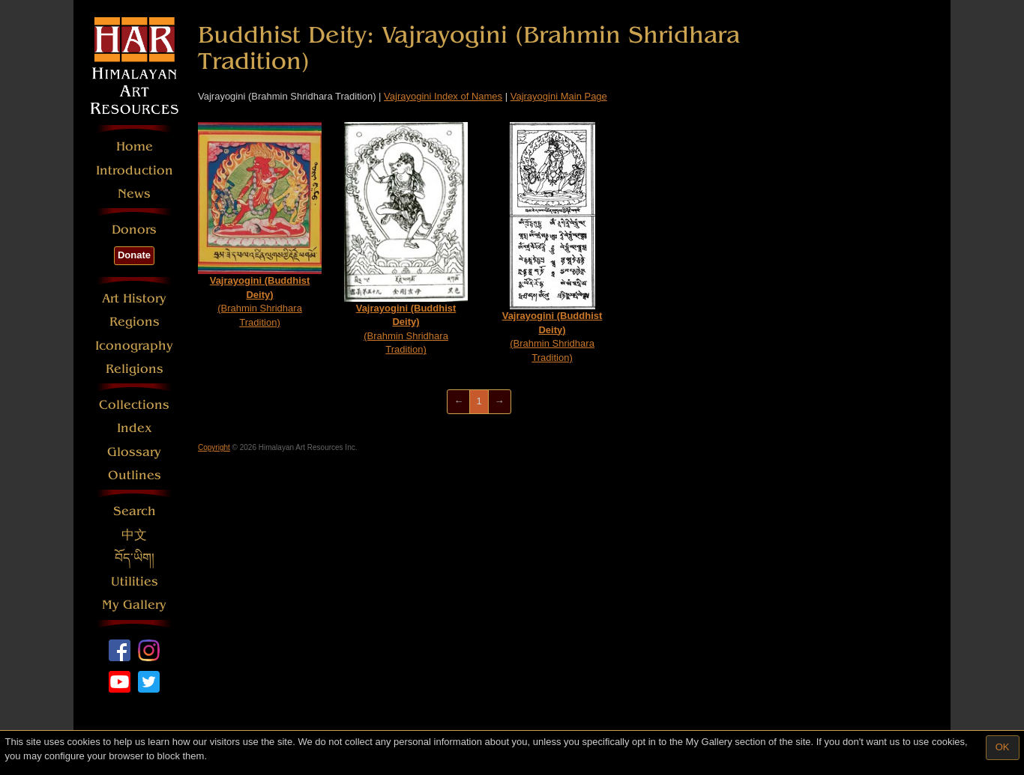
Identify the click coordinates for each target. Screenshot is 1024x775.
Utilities (134, 581)
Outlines (134, 475)
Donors (134, 229)
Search (134, 511)
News (134, 193)
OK (1003, 747)
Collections (134, 405)
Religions (134, 369)
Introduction (134, 170)
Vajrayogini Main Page (559, 96)
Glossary (134, 452)
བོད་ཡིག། (134, 558)
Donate (134, 255)
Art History (134, 298)
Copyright (214, 447)
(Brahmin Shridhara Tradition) (260, 225)
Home (134, 146)
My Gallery (134, 605)
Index (134, 428)
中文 (134, 535)
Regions (134, 321)
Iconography (134, 345)
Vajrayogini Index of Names (443, 96)
